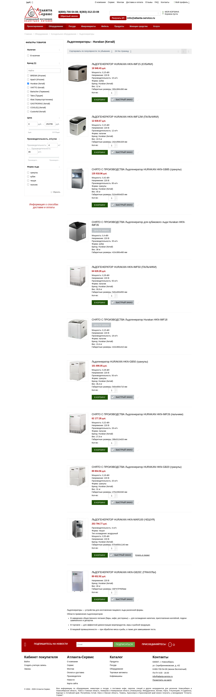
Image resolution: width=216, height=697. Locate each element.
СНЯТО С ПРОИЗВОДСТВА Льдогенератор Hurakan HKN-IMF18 (129, 319)
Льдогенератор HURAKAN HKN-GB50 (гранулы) (120, 361)
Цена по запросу (101, 230)
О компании (100, 2)
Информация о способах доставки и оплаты (43, 206)
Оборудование (56, 26)
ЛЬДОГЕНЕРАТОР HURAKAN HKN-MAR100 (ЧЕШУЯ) (123, 519)
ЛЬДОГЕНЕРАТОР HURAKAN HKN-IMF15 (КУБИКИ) (122, 64)
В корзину (99, 100)
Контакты (165, 2)
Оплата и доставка (75, 672)
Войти (27, 661)
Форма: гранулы (99, 186)
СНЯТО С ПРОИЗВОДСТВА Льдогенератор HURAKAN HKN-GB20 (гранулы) (137, 467)
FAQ (157, 2)
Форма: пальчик (99, 133)
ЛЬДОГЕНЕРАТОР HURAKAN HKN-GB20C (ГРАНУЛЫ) (124, 572)
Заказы (27, 669)
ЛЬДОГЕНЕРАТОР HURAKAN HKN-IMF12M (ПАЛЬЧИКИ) (125, 116)
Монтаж (120, 2)
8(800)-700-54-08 (68, 12)
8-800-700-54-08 (160, 669)
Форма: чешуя (98, 531)
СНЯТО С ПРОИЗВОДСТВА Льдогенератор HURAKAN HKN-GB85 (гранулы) (137, 169)
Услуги (156, 26)
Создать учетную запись (35, 665)
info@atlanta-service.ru (141, 18)
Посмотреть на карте (162, 680)
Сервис (111, 2)
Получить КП (118, 18)
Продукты (119, 26)
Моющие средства (139, 26)
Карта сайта (72, 683)
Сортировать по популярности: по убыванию (90, 51)
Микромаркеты (88, 26)
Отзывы (148, 2)
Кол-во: (95, 92)
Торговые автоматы (118, 672)
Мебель (105, 26)
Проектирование (35, 26)
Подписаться (124, 644)
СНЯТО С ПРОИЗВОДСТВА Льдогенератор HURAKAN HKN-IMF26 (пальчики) (137, 414)
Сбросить (56, 192)
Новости (71, 680)
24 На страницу (123, 51)
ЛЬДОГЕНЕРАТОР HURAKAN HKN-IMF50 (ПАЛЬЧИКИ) (124, 267)
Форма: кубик (98, 81)
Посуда (72, 26)
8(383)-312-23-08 (89, 12)
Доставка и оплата (134, 2)
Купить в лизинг (142, 555)
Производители (74, 676)
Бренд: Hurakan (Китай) (102, 83)
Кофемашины (116, 676)
